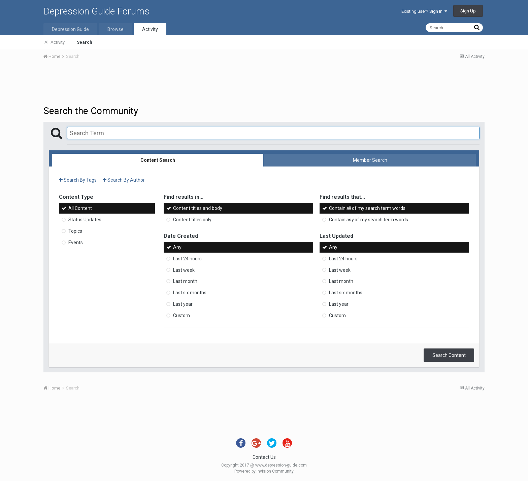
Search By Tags (78, 180)
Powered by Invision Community (264, 471)
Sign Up (468, 10)
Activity (150, 29)
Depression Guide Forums (96, 11)
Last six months (189, 292)
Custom (181, 315)
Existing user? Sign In (424, 11)
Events (75, 242)
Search (84, 42)
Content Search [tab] (157, 160)
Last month (185, 281)
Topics (75, 231)
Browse (115, 29)
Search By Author (124, 180)
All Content (80, 208)
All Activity (54, 42)
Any (177, 247)
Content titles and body (197, 208)
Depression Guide (70, 29)
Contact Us (264, 457)
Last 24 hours (187, 258)
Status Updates (84, 219)
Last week (184, 269)
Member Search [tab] (370, 160)
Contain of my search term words (367, 208)
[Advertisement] (264, 83)
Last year (183, 304)
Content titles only (192, 219)
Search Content (449, 355)
